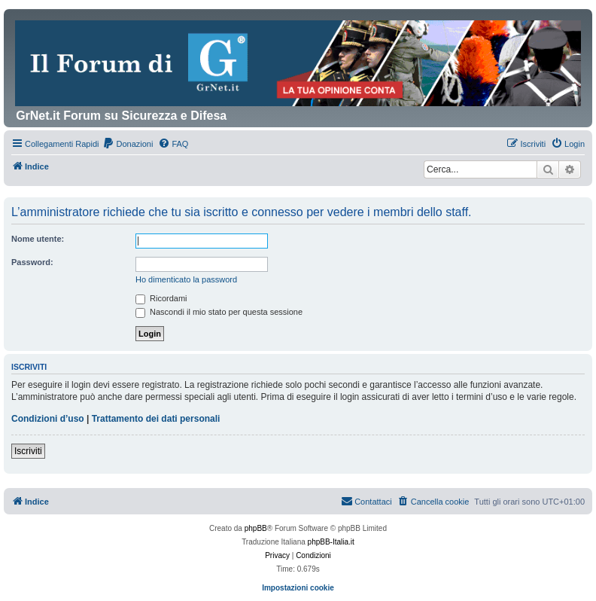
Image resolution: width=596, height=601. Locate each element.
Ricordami (161, 298)
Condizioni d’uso (47, 418)
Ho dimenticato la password (186, 279)
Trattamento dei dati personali (156, 418)
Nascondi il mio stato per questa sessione (219, 311)
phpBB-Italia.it (331, 542)
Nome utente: (37, 238)
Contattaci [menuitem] (366, 501)
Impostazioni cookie (298, 588)
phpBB (256, 528)
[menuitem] (127, 144)
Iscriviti (28, 451)
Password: (32, 262)
